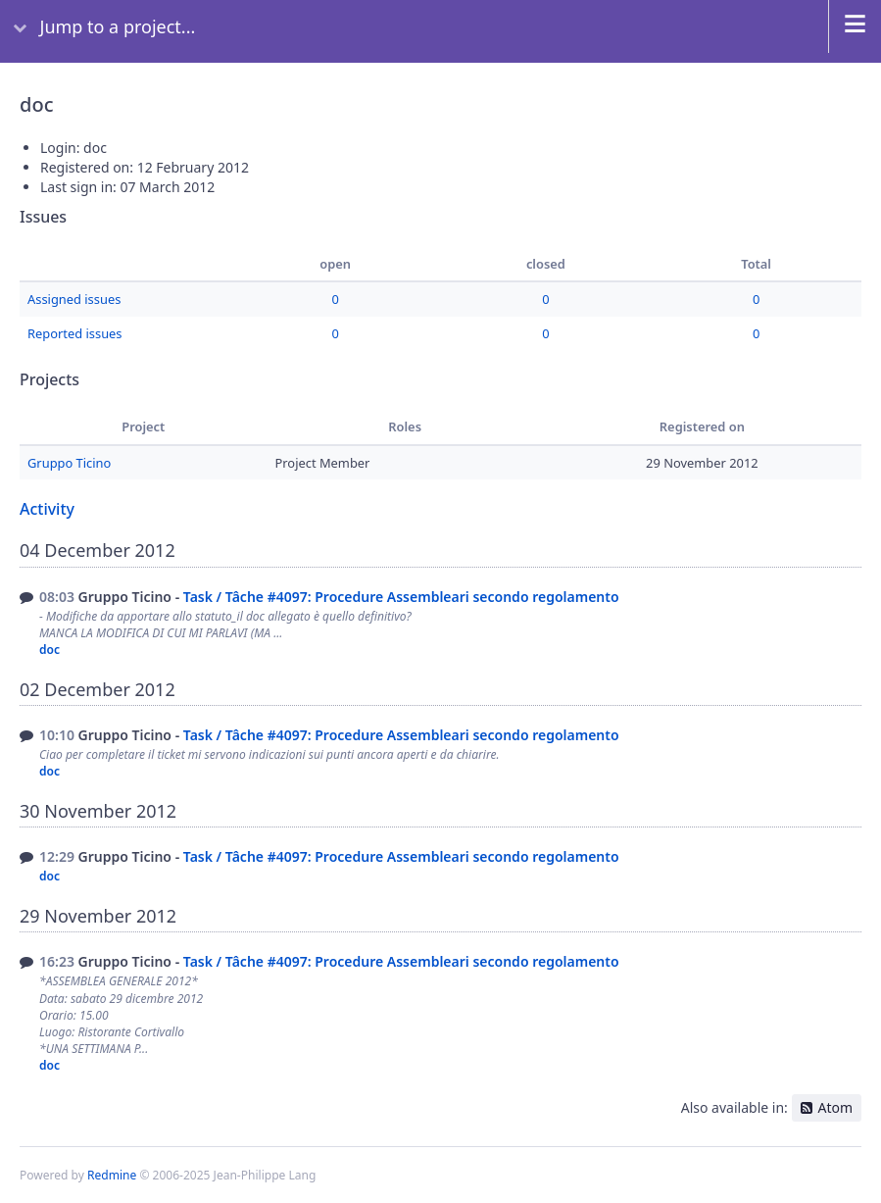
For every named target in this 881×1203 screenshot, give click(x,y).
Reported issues (74, 333)
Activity (47, 509)
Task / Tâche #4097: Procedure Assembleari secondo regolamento (401, 596)
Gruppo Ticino (69, 463)
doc (49, 649)
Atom (835, 1107)
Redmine (111, 1175)
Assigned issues (74, 299)
